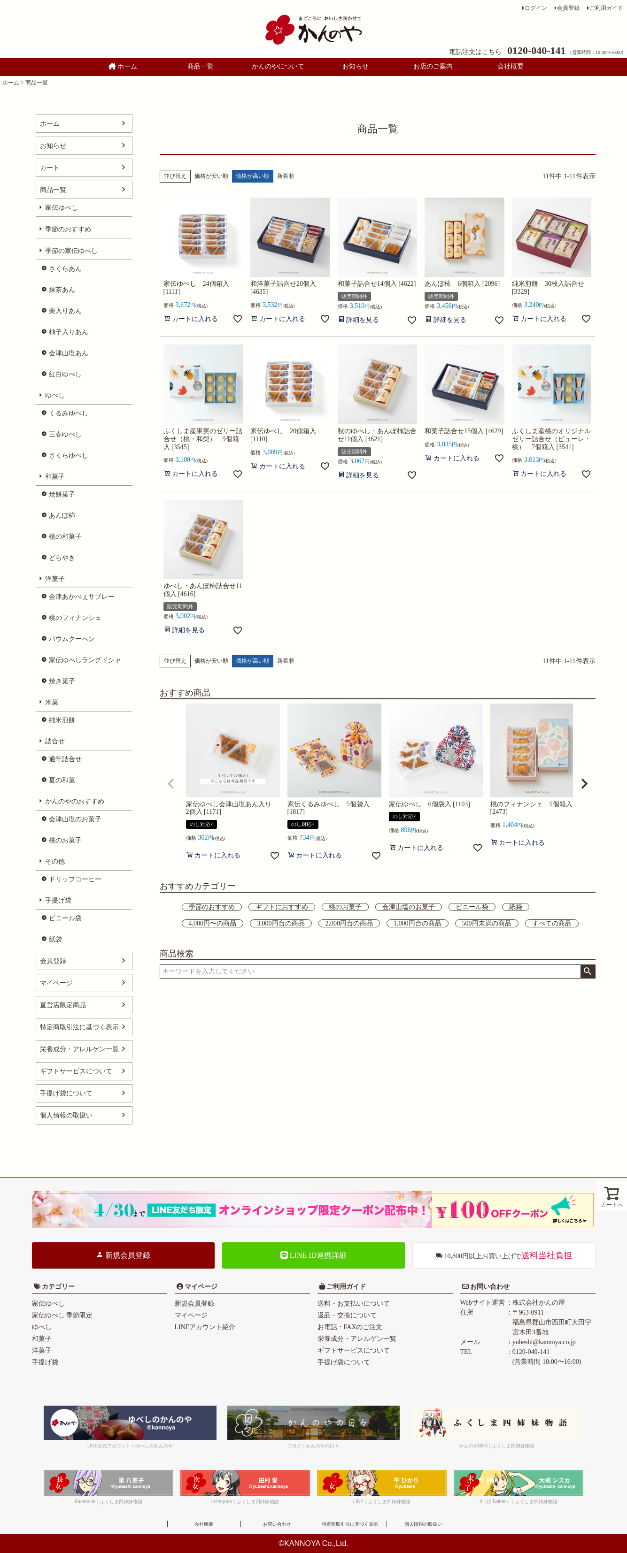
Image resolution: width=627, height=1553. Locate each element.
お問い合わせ (489, 1286)
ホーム (123, 66)
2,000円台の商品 (349, 923)
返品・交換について (347, 1315)
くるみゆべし (68, 413)
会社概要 (510, 66)
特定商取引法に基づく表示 (79, 1027)
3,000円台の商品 (281, 923)
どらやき (62, 557)
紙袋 (55, 939)
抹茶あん (62, 289)
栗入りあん (65, 310)
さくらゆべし (68, 455)
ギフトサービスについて (76, 1071)
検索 (588, 971)
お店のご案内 (433, 66)
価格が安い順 (211, 176)
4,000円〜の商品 (213, 923)
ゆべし (55, 395)
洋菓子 (55, 578)
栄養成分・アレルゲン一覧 (79, 1049)
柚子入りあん (68, 332)
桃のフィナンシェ (75, 617)
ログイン (536, 8)
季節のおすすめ (68, 229)
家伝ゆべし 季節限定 (62, 1315)
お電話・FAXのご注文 (350, 1327)
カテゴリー (58, 1286)
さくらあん (65, 268)
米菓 (51, 702)
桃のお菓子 (65, 840)
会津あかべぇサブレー (82, 596)
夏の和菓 (62, 780)
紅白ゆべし (65, 374)
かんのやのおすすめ (74, 801)
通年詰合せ (65, 759)
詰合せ (55, 741)
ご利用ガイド (606, 8)
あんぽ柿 (62, 515)
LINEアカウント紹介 (205, 1327)
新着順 (285, 176)
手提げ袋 (58, 900)
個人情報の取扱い (66, 1115)
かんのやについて (278, 66)
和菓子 (55, 476)
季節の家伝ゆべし (71, 250)
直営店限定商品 (63, 1005)
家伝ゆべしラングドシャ (85, 660)
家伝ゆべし (61, 207)
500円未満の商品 (486, 923)
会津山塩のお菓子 (75, 819)
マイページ (56, 983)
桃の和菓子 (65, 536)
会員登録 (568, 8)
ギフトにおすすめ (281, 906)
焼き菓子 (62, 681)
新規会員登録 (123, 1255)
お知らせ (355, 66)
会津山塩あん (68, 353)
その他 (55, 861)
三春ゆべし (65, 434)
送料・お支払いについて (353, 1303)
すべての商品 (552, 923)
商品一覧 (200, 66)
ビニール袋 (65, 918)
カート (50, 167)
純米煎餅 (62, 720)
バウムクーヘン (72, 639)
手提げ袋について (66, 1093)
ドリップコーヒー (75, 879)
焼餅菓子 (62, 494)
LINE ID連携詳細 (313, 1255)
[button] (171, 783)
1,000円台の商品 (417, 923)
